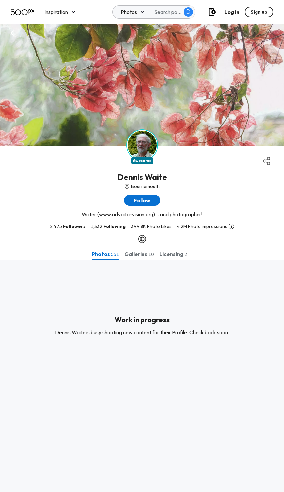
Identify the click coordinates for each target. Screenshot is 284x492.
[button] (142, 200)
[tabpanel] (142, 376)
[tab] (105, 254)
